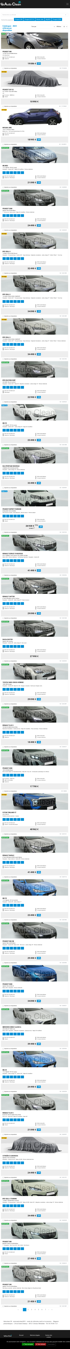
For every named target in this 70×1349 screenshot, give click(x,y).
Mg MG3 (48, 19)
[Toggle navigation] (67, 4)
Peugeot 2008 (57, 19)
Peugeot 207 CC (29, 19)
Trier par (33, 26)
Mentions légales (35, 1335)
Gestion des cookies (48, 1336)
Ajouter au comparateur (10, 68)
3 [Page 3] (31, 1309)
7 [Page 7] (45, 1309)
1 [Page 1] (24, 1309)
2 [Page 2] (28, 1309)
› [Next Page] (48, 1309)
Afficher (59, 26)
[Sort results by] (46, 26)
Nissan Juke (39, 19)
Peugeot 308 (18, 19)
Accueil (21, 1335)
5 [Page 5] (38, 1309)
